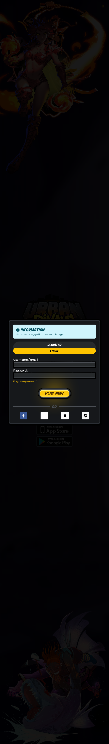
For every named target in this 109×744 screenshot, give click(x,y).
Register (55, 344)
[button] (23, 415)
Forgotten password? (25, 381)
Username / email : (26, 359)
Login (54, 350)
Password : (20, 370)
